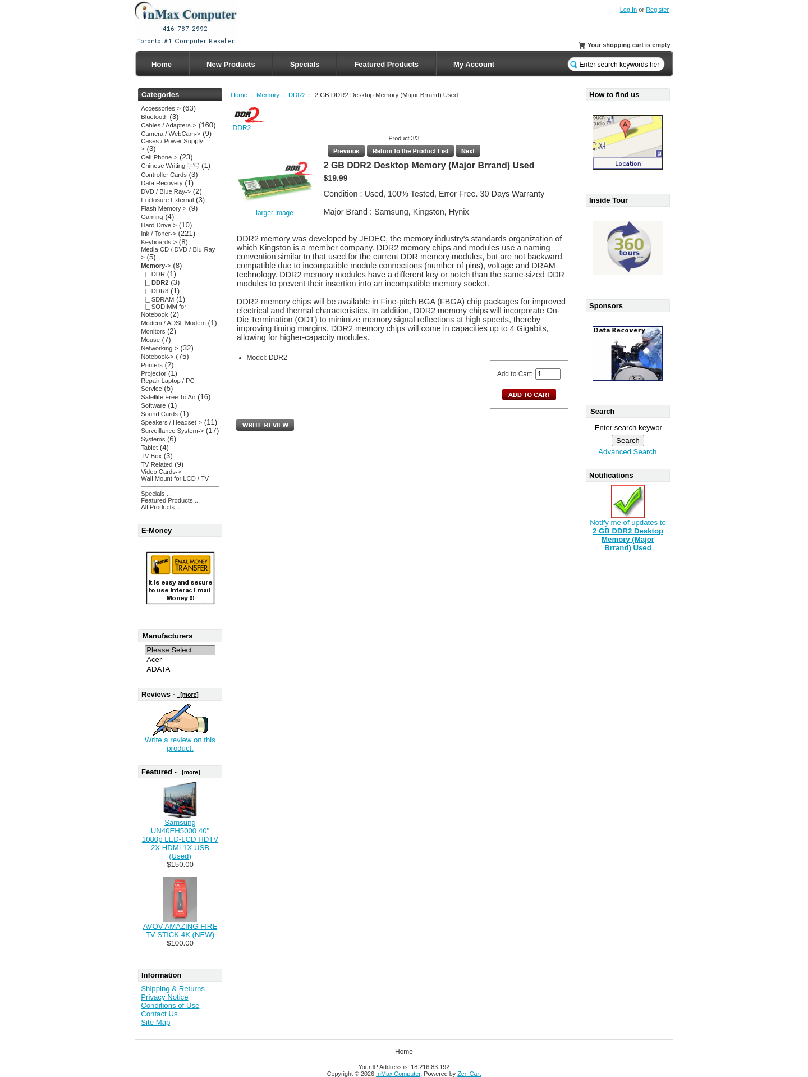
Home (162, 64)
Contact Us (159, 1014)
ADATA (180, 669)
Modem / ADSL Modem (173, 323)
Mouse (150, 339)
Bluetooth (154, 116)
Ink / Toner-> (158, 233)
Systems (153, 439)
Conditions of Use (170, 1005)
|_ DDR (153, 274)
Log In (628, 9)
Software (153, 405)
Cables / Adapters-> (168, 125)
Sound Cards (159, 413)
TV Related (156, 464)
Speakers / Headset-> (171, 422)
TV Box (151, 456)
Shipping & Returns (173, 988)
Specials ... (156, 493)
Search (602, 411)
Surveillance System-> (172, 430)
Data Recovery (161, 183)
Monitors (153, 331)
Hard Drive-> (159, 225)
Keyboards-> (159, 242)
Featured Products (386, 64)
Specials (305, 64)
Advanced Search (627, 452)
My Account (473, 64)
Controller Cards (164, 174)
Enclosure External (167, 200)
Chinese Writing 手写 (170, 165)
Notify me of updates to (628, 532)
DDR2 (297, 95)
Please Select (180, 650)
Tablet (149, 447)
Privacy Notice (164, 997)
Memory (267, 95)
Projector (153, 373)
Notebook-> (157, 356)
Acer (180, 660)
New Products (230, 64)
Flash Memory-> (163, 208)
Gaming (152, 216)
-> (156, 265)
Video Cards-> (161, 471)
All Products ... (161, 507)
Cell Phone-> (159, 157)
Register (657, 9)
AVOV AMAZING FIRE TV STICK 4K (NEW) (180, 930)
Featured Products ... (170, 500)
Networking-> (159, 348)
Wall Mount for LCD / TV (175, 478)
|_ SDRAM (157, 299)
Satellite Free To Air (168, 397)
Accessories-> (161, 108)
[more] (188, 695)
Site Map (155, 1022)
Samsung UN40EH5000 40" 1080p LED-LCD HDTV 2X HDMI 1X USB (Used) (180, 839)
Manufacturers (168, 636)
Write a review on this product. (180, 744)
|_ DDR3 (154, 290)
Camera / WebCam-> (170, 133)
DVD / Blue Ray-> (166, 191)
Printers (152, 365)
